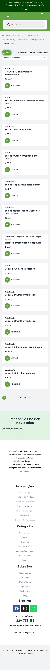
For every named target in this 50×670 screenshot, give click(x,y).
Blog (25, 595)
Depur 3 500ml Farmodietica (20, 320)
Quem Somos (25, 573)
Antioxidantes (25, 533)
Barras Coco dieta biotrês (19, 129)
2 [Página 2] (9, 398)
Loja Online (25, 586)
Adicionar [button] (15, 86)
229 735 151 (25, 620)
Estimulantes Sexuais (25, 551)
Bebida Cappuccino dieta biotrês (22, 184)
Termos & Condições (25, 511)
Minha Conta (25, 582)
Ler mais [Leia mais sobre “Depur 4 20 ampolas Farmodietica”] (14, 358)
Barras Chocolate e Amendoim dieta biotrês (24, 102)
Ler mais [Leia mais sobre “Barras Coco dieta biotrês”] (14, 141)
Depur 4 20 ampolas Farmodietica (23, 346)
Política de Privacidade (25, 502)
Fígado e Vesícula (25, 555)
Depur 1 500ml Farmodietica (20, 268)
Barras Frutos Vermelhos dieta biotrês (21, 157)
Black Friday (25, 591)
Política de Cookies (25, 497)
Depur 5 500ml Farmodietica (20, 373)
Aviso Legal (25, 493)
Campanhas (25, 577)
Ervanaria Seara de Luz (29, 650)
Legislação (25, 515)
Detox (25, 537)
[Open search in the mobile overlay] (25, 24)
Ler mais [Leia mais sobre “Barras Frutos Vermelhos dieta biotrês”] (14, 169)
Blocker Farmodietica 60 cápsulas (23, 242)
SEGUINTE (25, 398)
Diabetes (25, 542)
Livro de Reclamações (25, 520)
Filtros (6, 53)
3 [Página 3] (14, 398)
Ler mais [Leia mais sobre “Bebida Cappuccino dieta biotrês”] (14, 196)
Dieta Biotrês (10, 69)
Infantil (25, 560)
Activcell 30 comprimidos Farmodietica (18, 73)
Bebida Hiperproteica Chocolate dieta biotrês (22, 212)
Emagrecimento (22, 237)
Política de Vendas (25, 506)
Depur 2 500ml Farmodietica (20, 294)
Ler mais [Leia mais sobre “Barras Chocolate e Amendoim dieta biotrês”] (14, 115)
